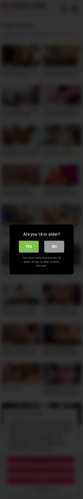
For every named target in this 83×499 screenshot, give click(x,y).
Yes (29, 246)
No (54, 246)
